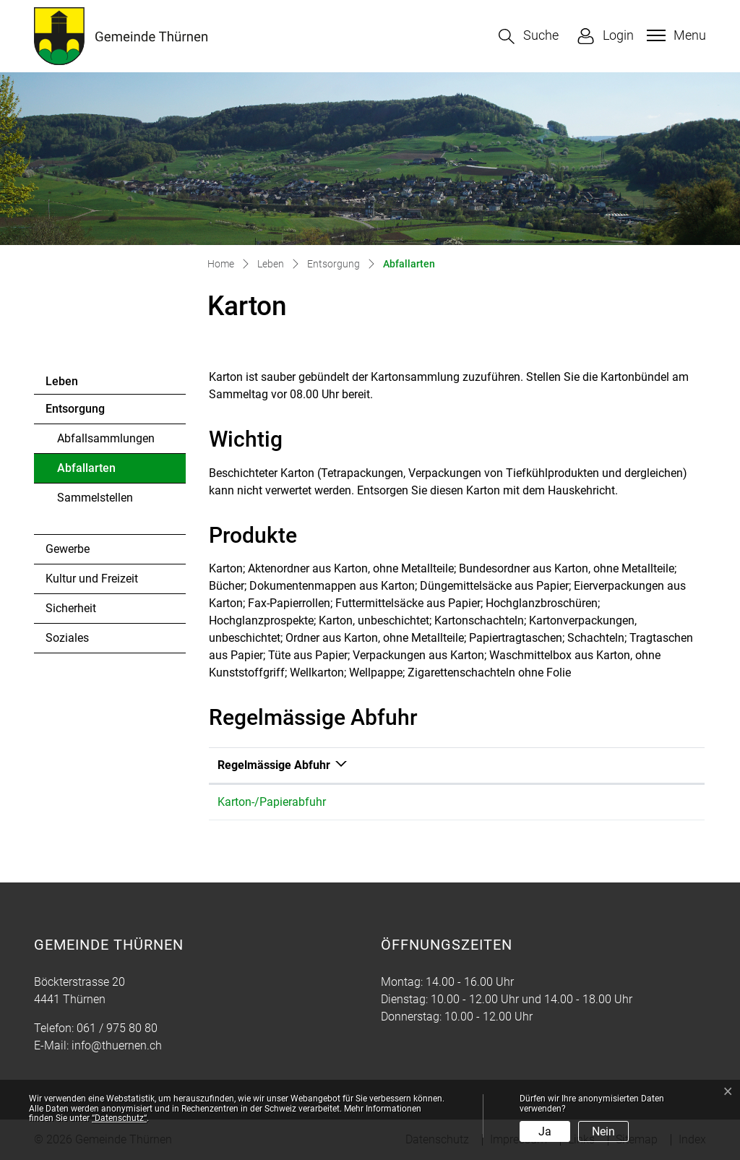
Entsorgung (75, 409)
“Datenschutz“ (119, 1118)
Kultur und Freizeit (92, 578)
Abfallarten (96, 472)
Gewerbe (68, 549)
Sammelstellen (95, 497)
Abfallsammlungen (106, 438)
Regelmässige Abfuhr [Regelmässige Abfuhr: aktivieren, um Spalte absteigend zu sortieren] (274, 765)
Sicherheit (71, 608)
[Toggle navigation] (674, 35)
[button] (528, 36)
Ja (544, 1131)
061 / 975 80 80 (117, 1028)
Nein (603, 1131)
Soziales (67, 638)
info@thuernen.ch (117, 1045)
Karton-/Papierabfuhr (272, 802)
